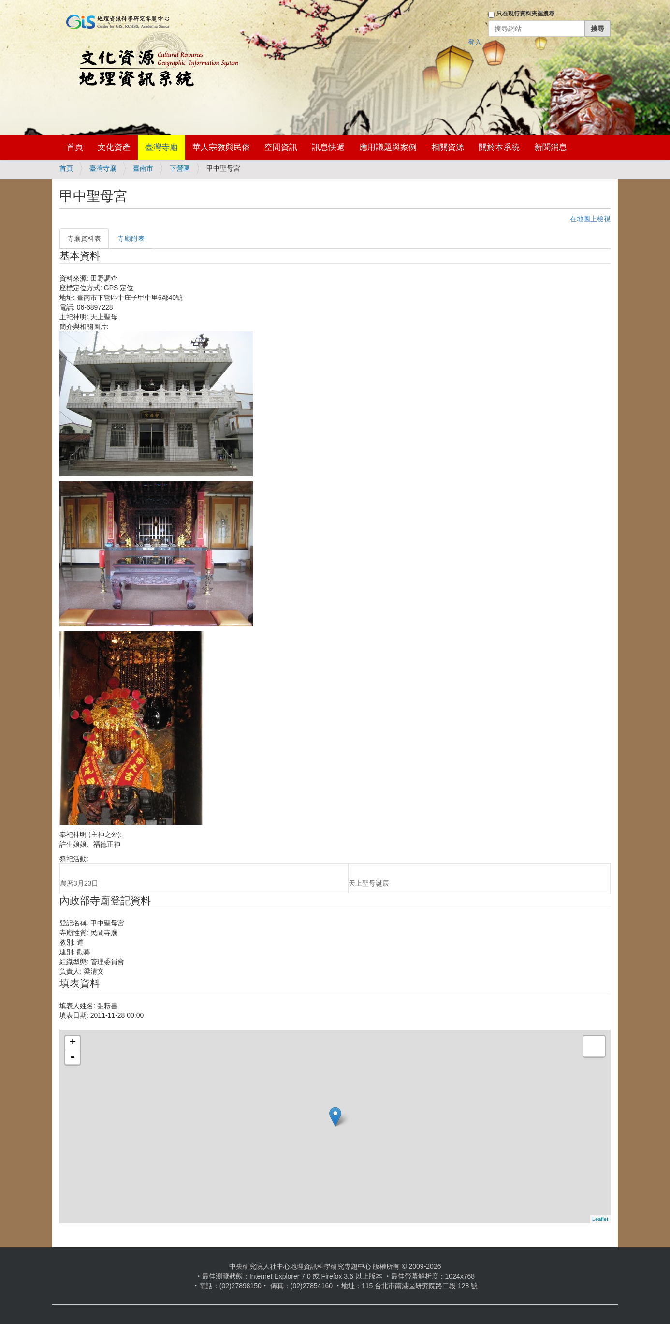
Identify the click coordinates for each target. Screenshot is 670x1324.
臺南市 (143, 168)
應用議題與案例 (388, 147)
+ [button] (73, 1043)
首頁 (75, 147)
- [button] (72, 1057)
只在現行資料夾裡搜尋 (525, 13)
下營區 (180, 168)
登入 (474, 42)
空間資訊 (280, 147)
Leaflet (600, 1219)
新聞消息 (550, 147)
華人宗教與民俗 (221, 147)
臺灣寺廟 (161, 147)
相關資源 (447, 147)
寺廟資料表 (84, 238)
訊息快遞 (328, 147)
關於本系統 (499, 147)
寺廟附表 (131, 238)
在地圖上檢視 (590, 219)
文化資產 (114, 147)
